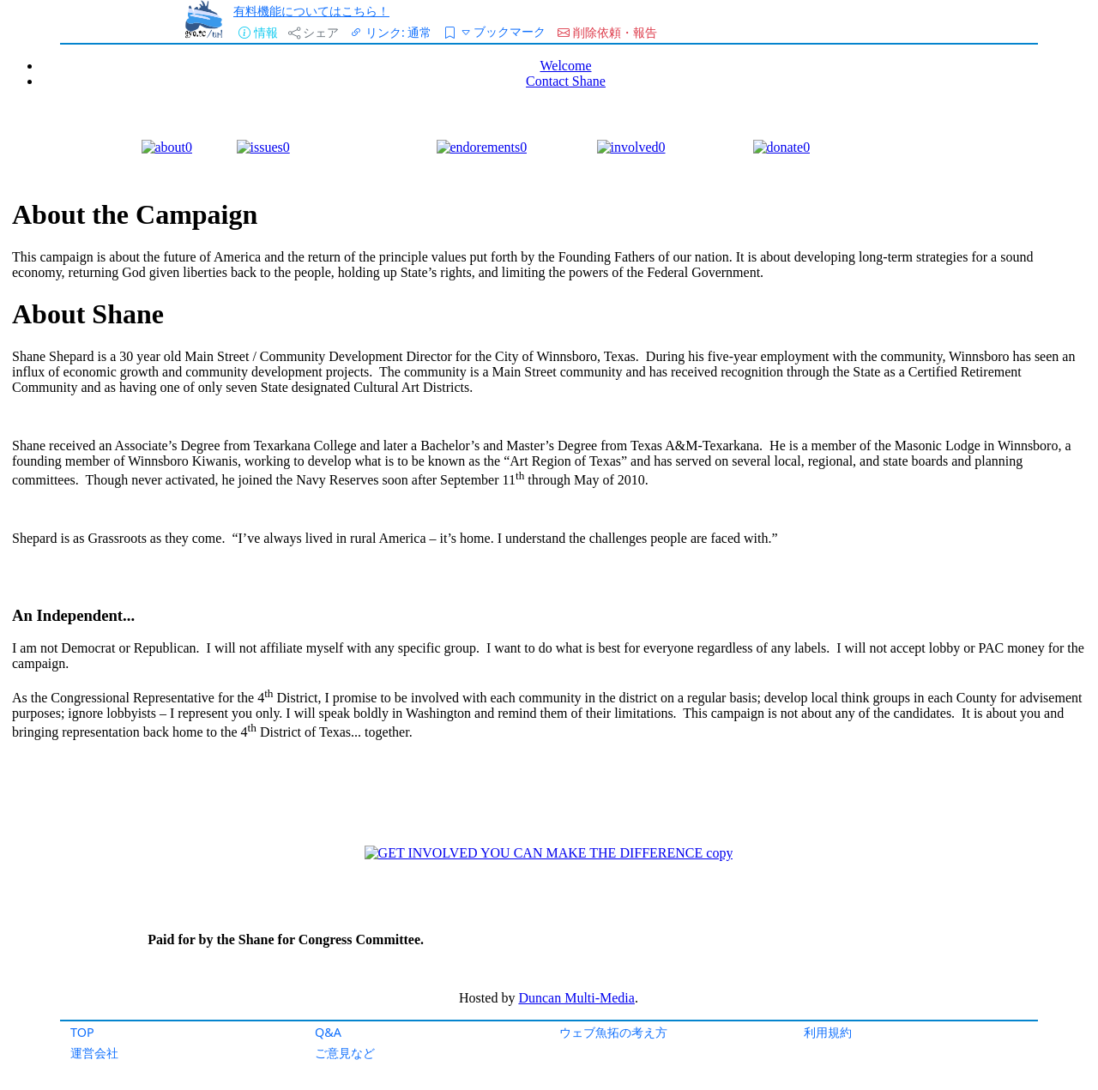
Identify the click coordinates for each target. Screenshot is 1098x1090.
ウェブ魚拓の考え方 (613, 1032)
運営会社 (94, 1053)
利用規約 (828, 1032)
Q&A (328, 1032)
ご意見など (345, 1053)
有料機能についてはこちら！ (311, 11)
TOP (82, 1032)
